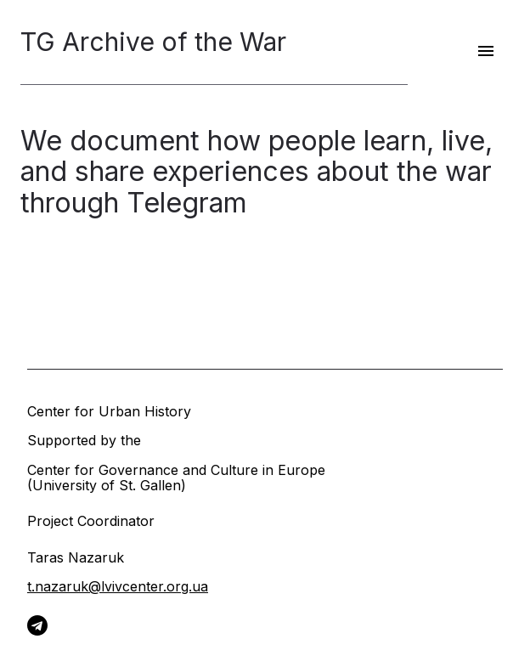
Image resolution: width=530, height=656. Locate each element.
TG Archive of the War (153, 42)
